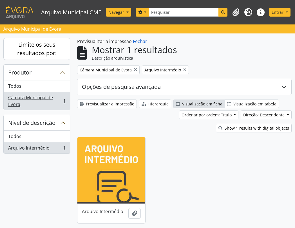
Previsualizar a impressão (107, 104)
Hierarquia (155, 104)
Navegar (116, 12)
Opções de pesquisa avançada (121, 87)
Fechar (140, 41)
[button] (236, 12)
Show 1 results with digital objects (253, 128)
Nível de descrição (31, 123)
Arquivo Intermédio (37, 149)
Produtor (20, 72)
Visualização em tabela (251, 104)
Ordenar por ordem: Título (207, 115)
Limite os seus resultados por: (37, 49)
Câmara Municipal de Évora (37, 100)
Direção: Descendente (264, 115)
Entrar (278, 12)
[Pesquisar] (184, 12)
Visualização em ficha (199, 104)
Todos (14, 86)
